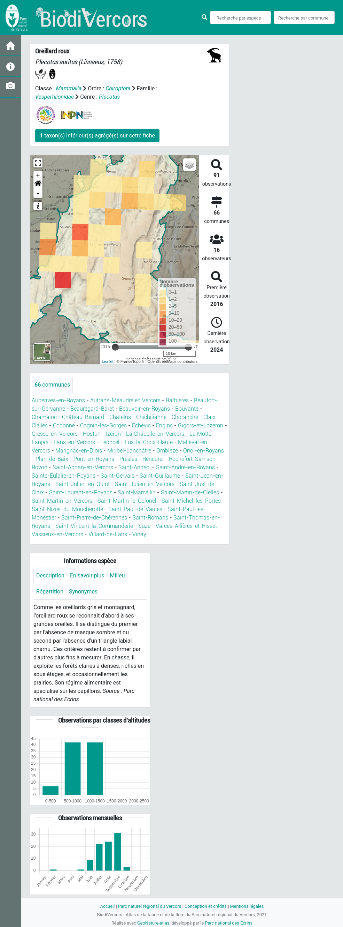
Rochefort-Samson (192, 459)
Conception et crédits (206, 906)
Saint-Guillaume (160, 475)
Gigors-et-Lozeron (200, 425)
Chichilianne (151, 417)
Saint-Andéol (134, 467)
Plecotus (109, 97)
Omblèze (167, 450)
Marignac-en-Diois (78, 450)
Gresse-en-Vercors (55, 434)
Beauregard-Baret (92, 408)
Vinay (139, 534)
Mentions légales (247, 906)
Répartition (49, 591)
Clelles (40, 425)
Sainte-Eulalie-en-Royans (63, 475)
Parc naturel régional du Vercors (149, 906)
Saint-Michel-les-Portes (191, 501)
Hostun (92, 434)
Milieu (117, 575)
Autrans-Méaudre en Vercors (125, 400)
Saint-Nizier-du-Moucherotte (67, 509)
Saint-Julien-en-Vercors (144, 484)
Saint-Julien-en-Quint (82, 484)
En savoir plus (87, 575)
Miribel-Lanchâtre (129, 450)
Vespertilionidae (54, 97)
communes (52, 384)
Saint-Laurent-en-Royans (80, 492)
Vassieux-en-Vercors (57, 534)
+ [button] (38, 175)
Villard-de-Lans (107, 534)
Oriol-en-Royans (203, 450)
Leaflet (108, 361)
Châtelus (120, 417)
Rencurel (153, 459)
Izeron (113, 434)
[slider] (115, 347)
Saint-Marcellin (137, 492)
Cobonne (64, 425)
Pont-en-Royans (93, 459)
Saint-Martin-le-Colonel (127, 501)
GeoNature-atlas (153, 923)
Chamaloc (44, 417)
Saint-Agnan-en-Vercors (83, 467)
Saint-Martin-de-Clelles (190, 492)
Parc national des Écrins (228, 923)
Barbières (177, 400)
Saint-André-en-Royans (185, 467)
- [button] (38, 193)
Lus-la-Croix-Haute (149, 442)
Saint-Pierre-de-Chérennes (94, 517)
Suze (144, 526)
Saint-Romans (150, 517)
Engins (164, 425)
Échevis (141, 425)
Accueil (107, 906)
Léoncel (109, 442)
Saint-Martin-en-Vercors (62, 501)
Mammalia (69, 88)
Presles (128, 459)
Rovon (39, 467)
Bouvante (186, 408)
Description (50, 575)
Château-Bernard (83, 417)
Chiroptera (118, 88)
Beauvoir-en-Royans (144, 408)
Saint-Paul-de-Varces (135, 509)
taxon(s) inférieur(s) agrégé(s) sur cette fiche (97, 135)
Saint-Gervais (117, 475)
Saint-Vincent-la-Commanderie (94, 526)
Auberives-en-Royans (58, 400)
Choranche (185, 417)
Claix (209, 417)
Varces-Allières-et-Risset (186, 526)
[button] (37, 184)
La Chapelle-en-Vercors (155, 434)
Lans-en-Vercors (74, 442)
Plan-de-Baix (52, 459)
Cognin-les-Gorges (103, 425)
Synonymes (83, 591)
